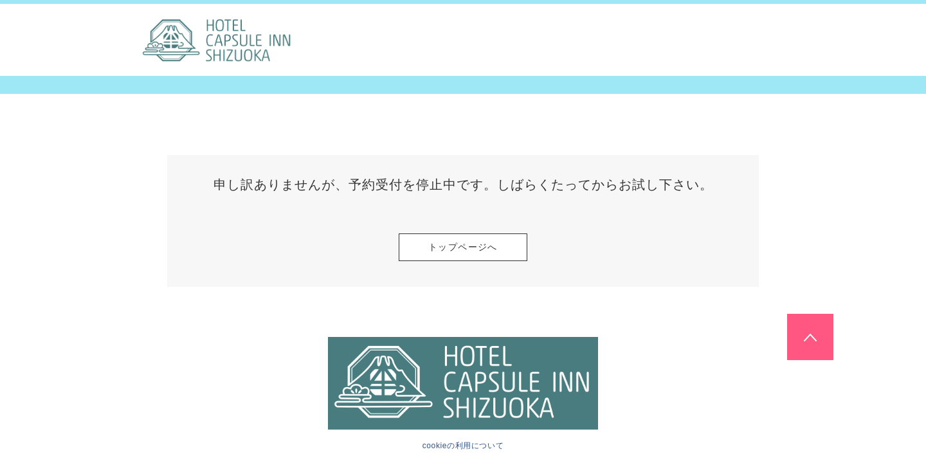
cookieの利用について (463, 445)
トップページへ (463, 247)
